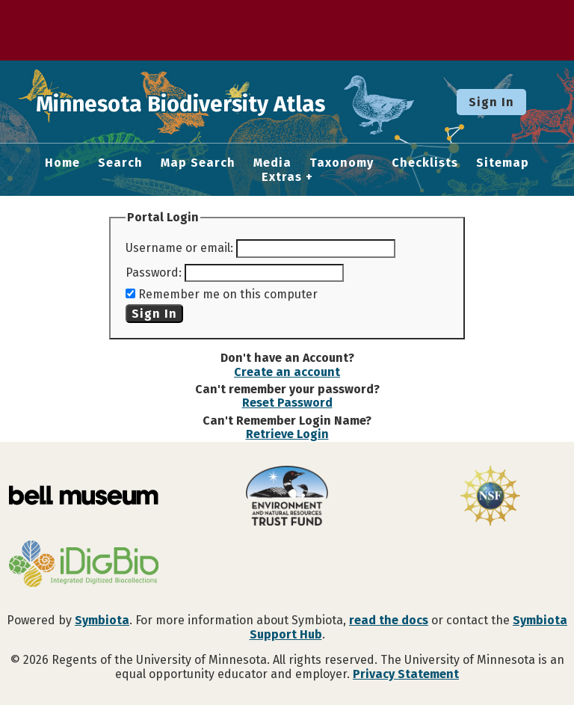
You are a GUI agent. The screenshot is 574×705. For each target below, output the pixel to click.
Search (120, 163)
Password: (154, 272)
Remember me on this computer (228, 294)
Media (272, 163)
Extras (282, 177)
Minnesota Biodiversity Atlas (232, 102)
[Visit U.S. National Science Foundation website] (490, 497)
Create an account (287, 372)
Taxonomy (341, 163)
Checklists (425, 163)
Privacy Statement (406, 674)
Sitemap (502, 163)
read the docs (388, 620)
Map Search (198, 163)
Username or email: (179, 248)
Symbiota (102, 620)
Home (62, 163)
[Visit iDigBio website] (83, 565)
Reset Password (287, 402)
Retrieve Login (287, 434)
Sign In (491, 102)
